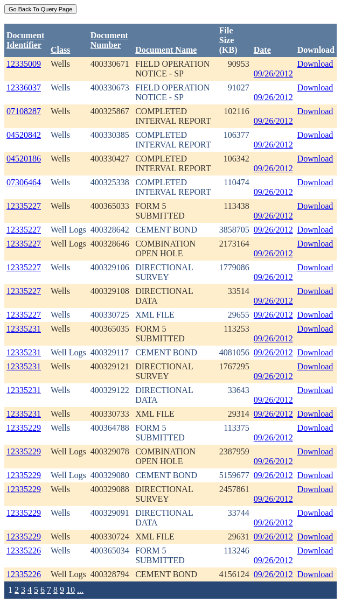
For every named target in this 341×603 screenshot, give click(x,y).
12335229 (23, 427)
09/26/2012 (273, 73)
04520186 (23, 158)
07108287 (23, 111)
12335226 (23, 550)
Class (60, 49)
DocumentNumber (109, 40)
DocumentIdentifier (25, 40)
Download (315, 63)
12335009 (23, 63)
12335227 (23, 206)
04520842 (23, 134)
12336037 (23, 87)
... (80, 589)
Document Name (166, 49)
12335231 (23, 328)
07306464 (23, 182)
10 (70, 589)
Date (262, 49)
